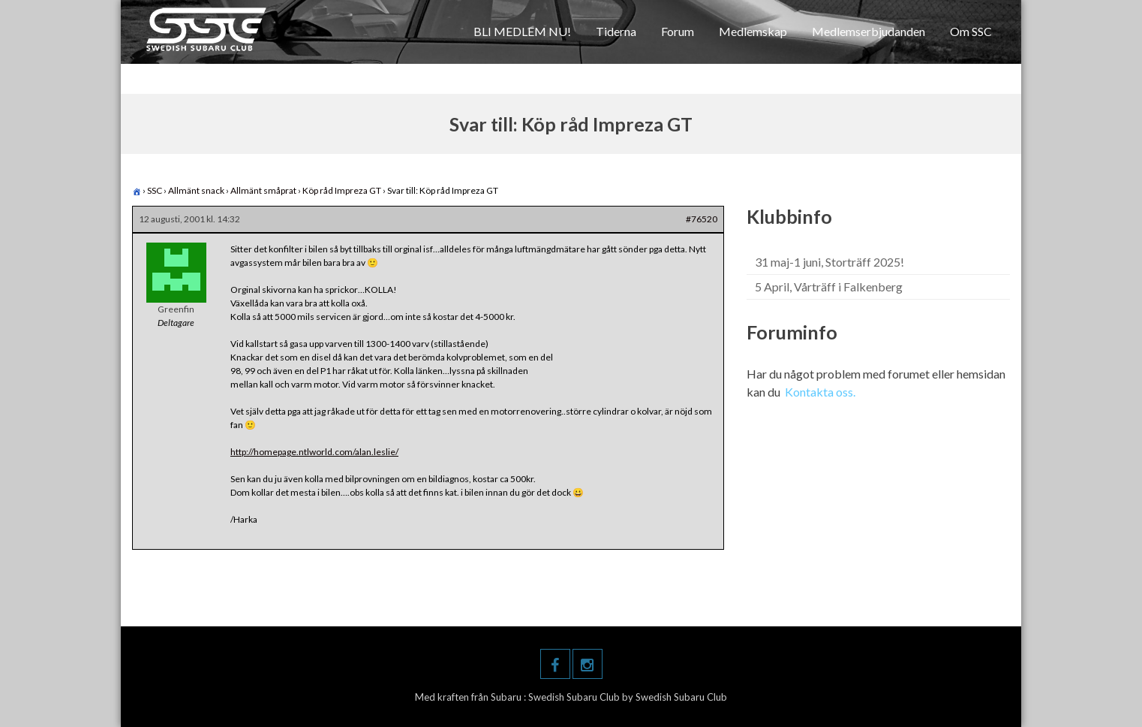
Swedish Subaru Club (575, 697)
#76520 (701, 219)
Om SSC (971, 31)
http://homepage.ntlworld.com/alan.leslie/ (314, 451)
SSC (154, 190)
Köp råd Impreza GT (341, 190)
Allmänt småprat (263, 190)
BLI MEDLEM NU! (522, 31)
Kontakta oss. (820, 392)
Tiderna (616, 31)
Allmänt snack (196, 190)
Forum (677, 31)
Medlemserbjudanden (868, 31)
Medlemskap (753, 31)
